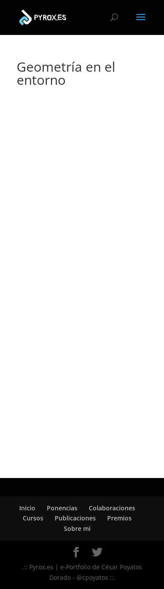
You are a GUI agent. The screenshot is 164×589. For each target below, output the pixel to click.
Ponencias (62, 508)
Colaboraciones (112, 508)
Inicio (27, 508)
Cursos (33, 518)
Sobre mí (77, 528)
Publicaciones (75, 518)
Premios (119, 518)
